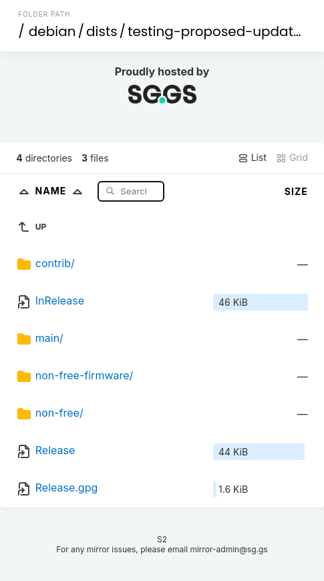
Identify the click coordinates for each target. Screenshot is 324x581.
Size (296, 191)
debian (52, 31)
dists (102, 31)
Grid (292, 158)
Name (61, 190)
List (252, 158)
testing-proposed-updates (218, 31)
